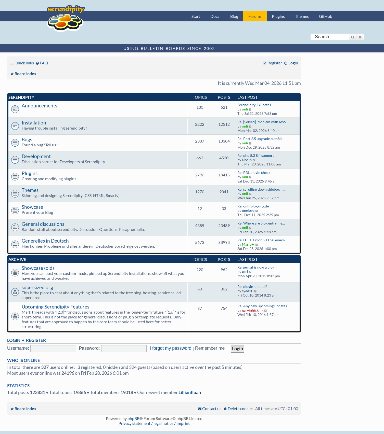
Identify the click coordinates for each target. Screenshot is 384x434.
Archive (17, 259)
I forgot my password (170, 348)
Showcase (32, 207)
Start (195, 16)
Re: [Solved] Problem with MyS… (262, 122)
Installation (34, 122)
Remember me (212, 348)
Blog (234, 16)
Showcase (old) (38, 268)
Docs (214, 16)
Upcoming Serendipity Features (55, 307)
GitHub (325, 16)
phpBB (133, 418)
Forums (255, 16)
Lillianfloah (189, 392)
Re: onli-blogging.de (253, 206)
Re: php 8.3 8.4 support (255, 155)
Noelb (247, 160)
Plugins (278, 16)
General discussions (43, 224)
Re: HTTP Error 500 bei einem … (262, 240)
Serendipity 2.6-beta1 (254, 105)
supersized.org (37, 287)
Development (36, 156)
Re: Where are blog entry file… (261, 223)
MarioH (248, 244)
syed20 (247, 291)
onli (245, 109)
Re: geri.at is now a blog (255, 267)
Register (36, 340)
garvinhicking (252, 310)
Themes (302, 16)
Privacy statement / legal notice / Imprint (154, 423)
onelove (248, 210)
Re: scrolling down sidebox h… (261, 189)
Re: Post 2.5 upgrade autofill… (260, 138)
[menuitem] (41, 62)
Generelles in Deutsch (45, 241)
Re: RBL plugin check (253, 172)
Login (13, 340)
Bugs (27, 139)
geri (245, 271)
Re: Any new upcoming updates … (263, 306)
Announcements (39, 105)
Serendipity (21, 97)
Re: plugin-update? (252, 286)
